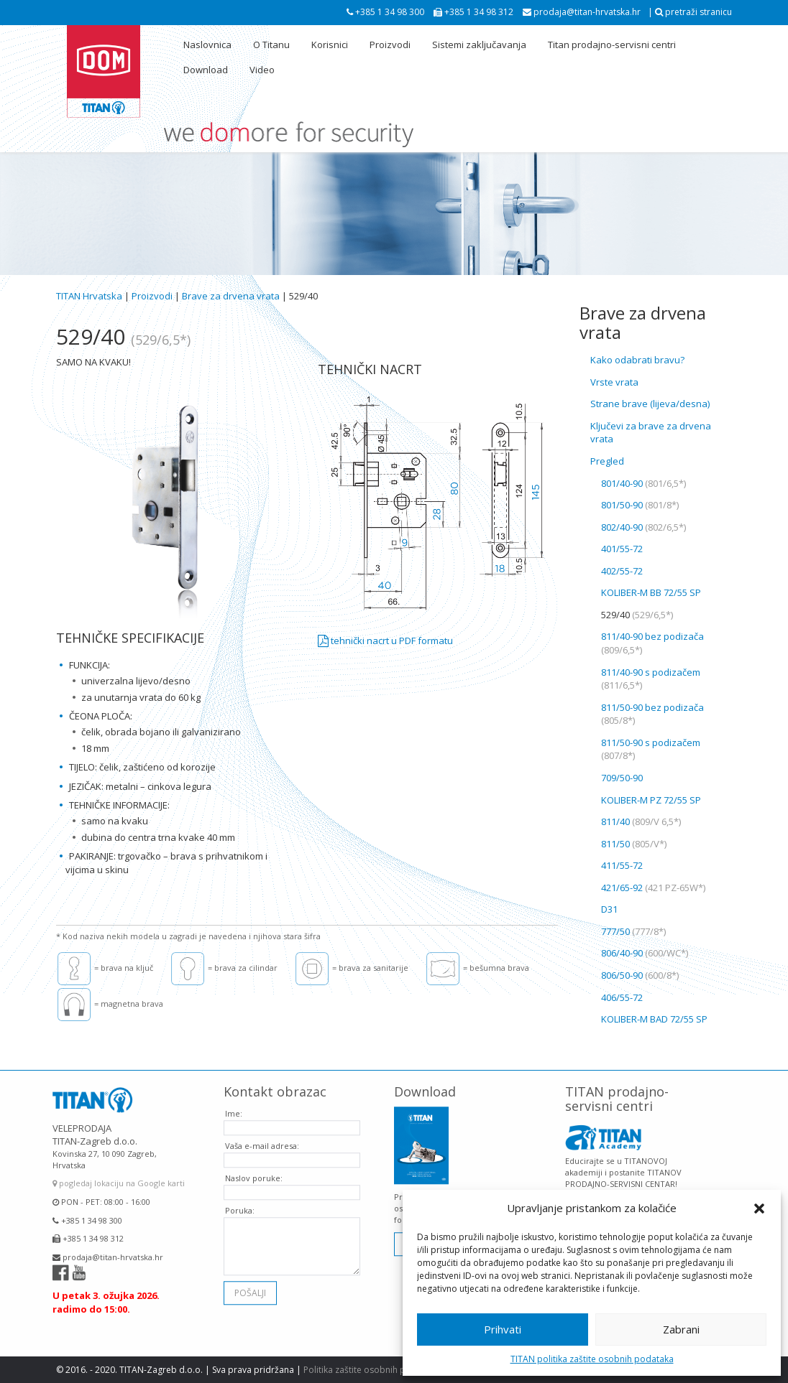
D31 (609, 909)
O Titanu (271, 44)
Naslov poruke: (254, 1171)
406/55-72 (622, 997)
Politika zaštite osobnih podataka (371, 1370)
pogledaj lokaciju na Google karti (118, 1177)
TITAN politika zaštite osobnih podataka (592, 1359)
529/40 (637, 614)
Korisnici (329, 44)
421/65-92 (653, 887)
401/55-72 (622, 548)
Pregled (607, 461)
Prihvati (502, 1329)
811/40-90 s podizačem (650, 679)
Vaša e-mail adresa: (262, 1139)
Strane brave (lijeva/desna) (650, 403)
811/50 (633, 843)
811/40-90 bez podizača (652, 643)
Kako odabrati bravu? (637, 359)
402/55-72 (622, 570)
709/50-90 (622, 777)
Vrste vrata (614, 382)
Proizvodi (390, 44)
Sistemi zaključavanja (479, 44)
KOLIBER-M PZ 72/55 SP (651, 799)
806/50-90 (640, 975)
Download (205, 69)
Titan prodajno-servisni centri (612, 44)
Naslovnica (207, 44)
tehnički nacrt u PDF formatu (385, 640)
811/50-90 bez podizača (652, 714)
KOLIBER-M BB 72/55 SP (651, 592)
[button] (759, 1208)
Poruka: (240, 1203)
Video (262, 69)
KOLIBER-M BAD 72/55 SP (654, 1018)
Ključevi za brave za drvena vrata (650, 432)
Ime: (233, 1107)
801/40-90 (643, 483)
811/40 (641, 821)
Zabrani (681, 1329)
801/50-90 (640, 504)
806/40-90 (644, 952)
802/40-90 (643, 527)
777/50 (633, 931)
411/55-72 (622, 865)
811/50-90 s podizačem (650, 749)
